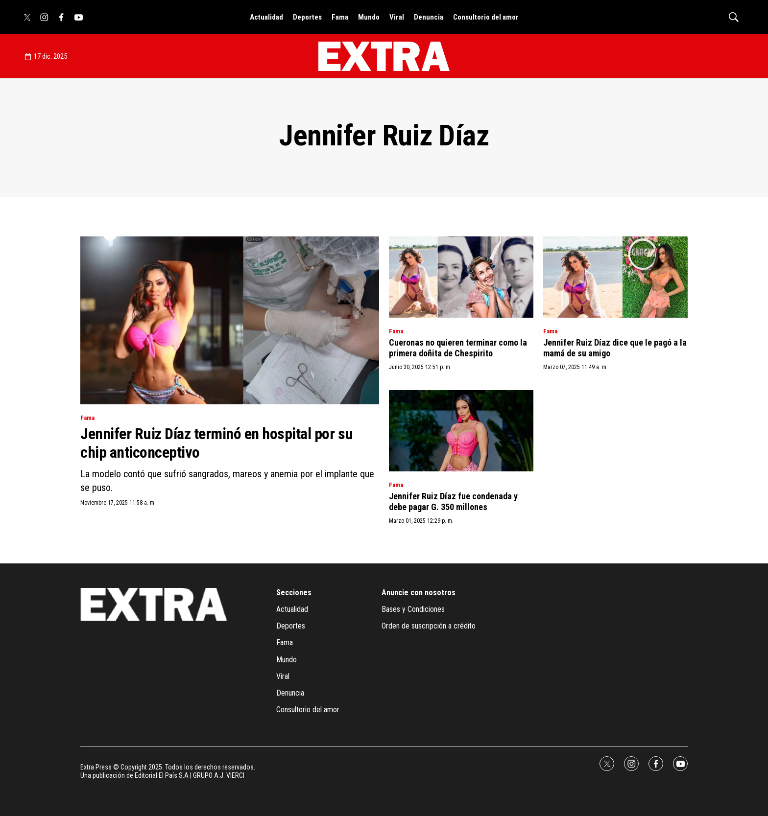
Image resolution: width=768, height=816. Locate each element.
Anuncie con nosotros (419, 592)
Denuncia (428, 17)
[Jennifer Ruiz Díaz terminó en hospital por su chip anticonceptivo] (229, 320)
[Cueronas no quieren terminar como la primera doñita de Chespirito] (461, 277)
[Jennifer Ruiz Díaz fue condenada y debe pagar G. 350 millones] (461, 430)
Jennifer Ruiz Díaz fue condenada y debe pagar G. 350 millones (453, 501)
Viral (396, 17)
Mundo (369, 17)
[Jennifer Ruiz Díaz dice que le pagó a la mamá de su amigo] (615, 277)
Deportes (307, 17)
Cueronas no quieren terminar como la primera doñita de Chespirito (458, 347)
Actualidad (266, 17)
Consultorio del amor (486, 17)
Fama (340, 17)
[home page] (384, 56)
